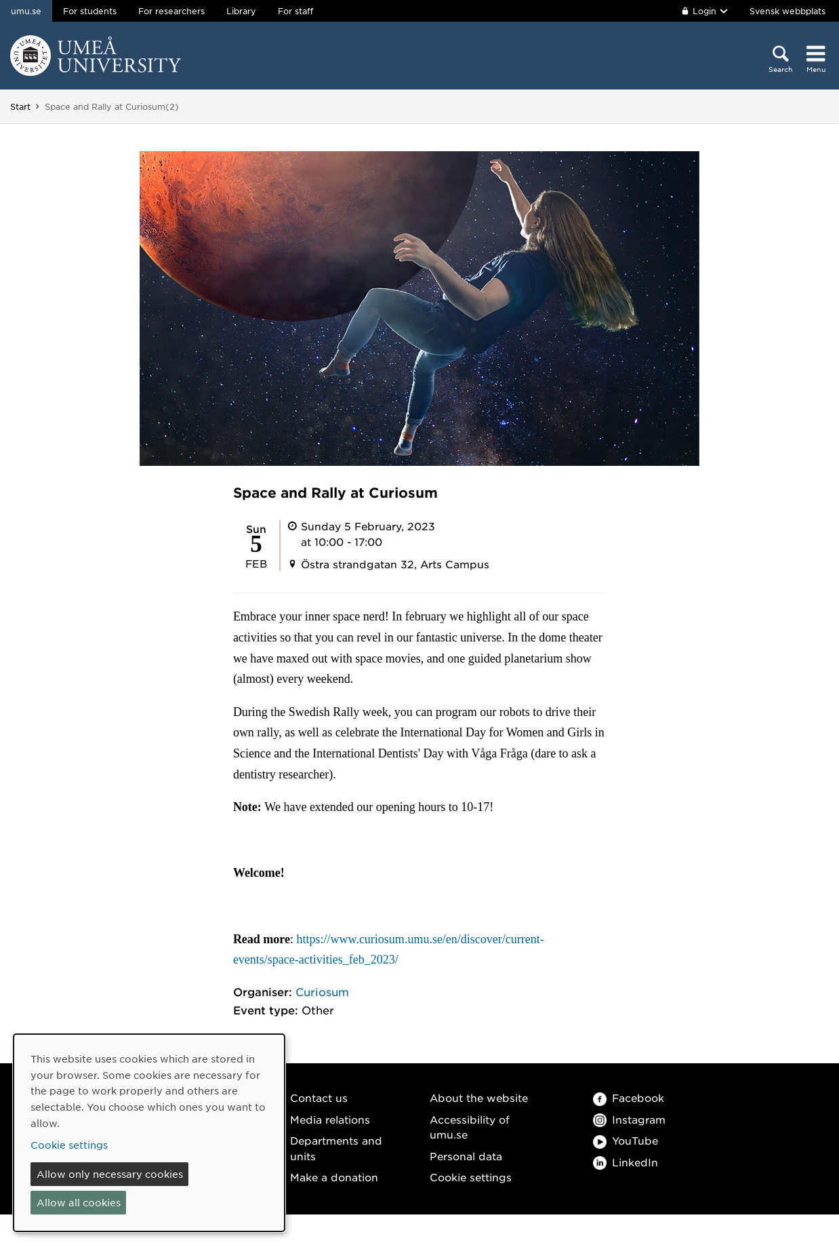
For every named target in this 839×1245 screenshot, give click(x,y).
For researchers (171, 10)
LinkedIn (625, 1161)
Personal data (466, 1155)
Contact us (319, 1097)
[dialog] (149, 1132)
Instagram (629, 1119)
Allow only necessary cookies (110, 1174)
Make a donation (334, 1176)
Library (241, 10)
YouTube (625, 1140)
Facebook (628, 1097)
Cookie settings (471, 1176)
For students (90, 10)
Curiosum (322, 991)
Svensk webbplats (787, 10)
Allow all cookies (79, 1202)
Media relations (330, 1119)
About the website (479, 1097)
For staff (295, 10)
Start (20, 106)
